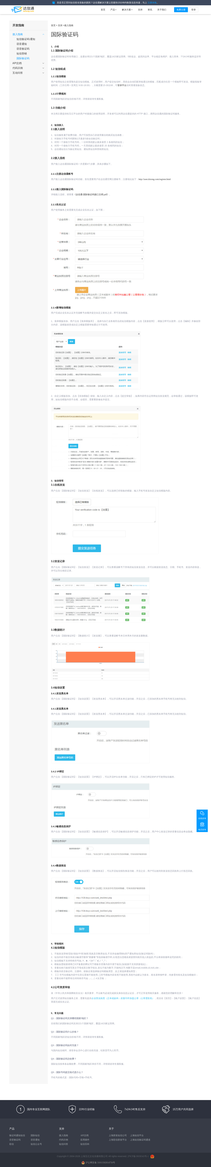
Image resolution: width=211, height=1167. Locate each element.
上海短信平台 (137, 1135)
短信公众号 (36, 1144)
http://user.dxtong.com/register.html (155, 179)
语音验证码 (15, 1140)
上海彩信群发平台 (118, 1140)
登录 (193, 10)
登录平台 (121, 85)
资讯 (150, 10)
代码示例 (63, 1140)
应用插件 (84, 1140)
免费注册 (181, 10)
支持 (140, 10)
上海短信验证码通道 (140, 1140)
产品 (113, 10)
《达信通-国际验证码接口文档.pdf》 (91, 194)
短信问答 (63, 1144)
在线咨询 (202, 818)
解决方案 (127, 10)
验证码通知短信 (17, 1135)
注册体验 (152, 2)
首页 (103, 10)
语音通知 (35, 1140)
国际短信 (35, 1135)
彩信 (11, 1144)
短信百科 (84, 1144)
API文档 (84, 1135)
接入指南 (63, 1135)
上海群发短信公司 (118, 1135)
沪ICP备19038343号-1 (138, 1156)
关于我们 (161, 10)
